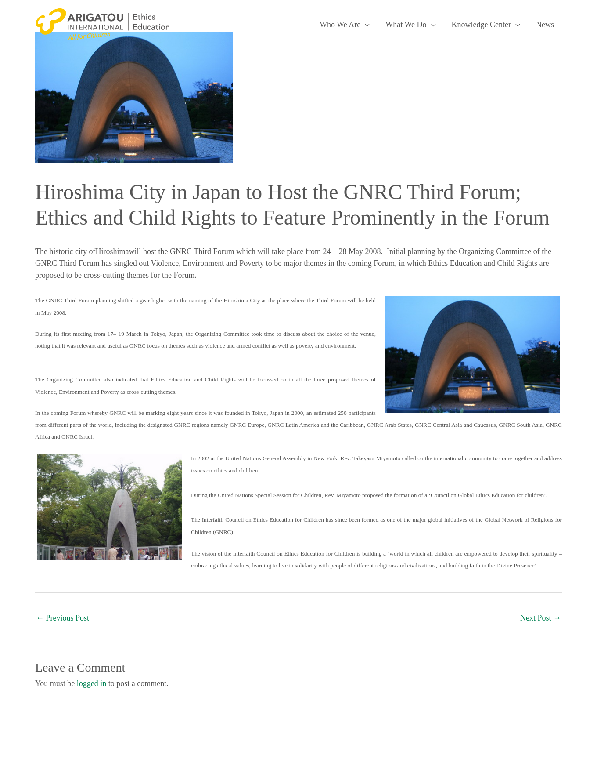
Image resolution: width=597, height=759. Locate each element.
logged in (92, 683)
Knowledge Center (481, 24)
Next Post (540, 618)
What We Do (405, 24)
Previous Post (62, 618)
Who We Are (340, 24)
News (545, 24)
